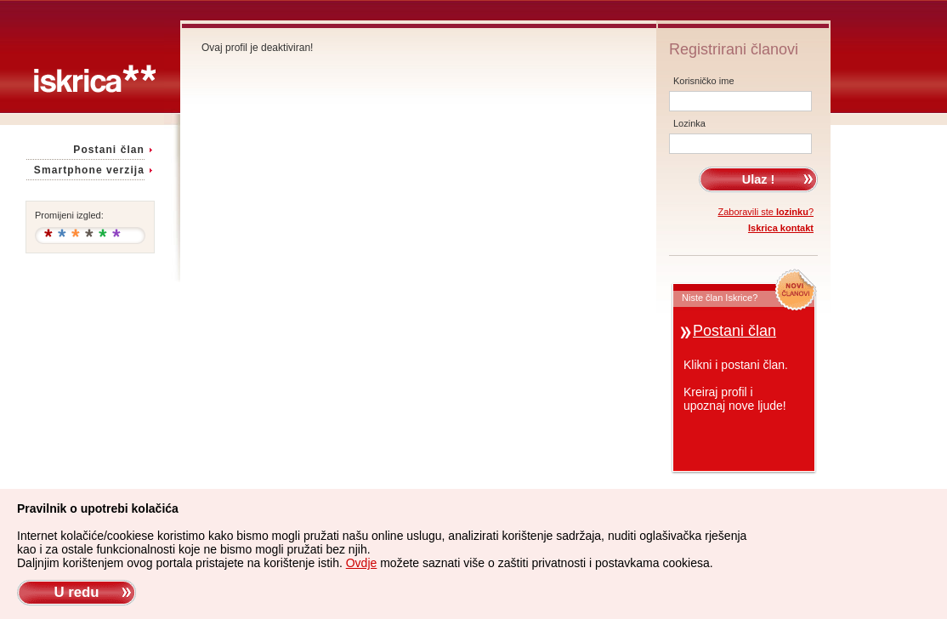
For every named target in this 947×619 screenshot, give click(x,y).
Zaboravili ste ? (766, 212)
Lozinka (689, 123)
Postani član (109, 150)
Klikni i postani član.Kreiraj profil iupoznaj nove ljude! (735, 385)
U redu (76, 592)
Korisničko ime (703, 81)
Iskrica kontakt (781, 228)
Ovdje (361, 563)
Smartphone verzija (89, 170)
